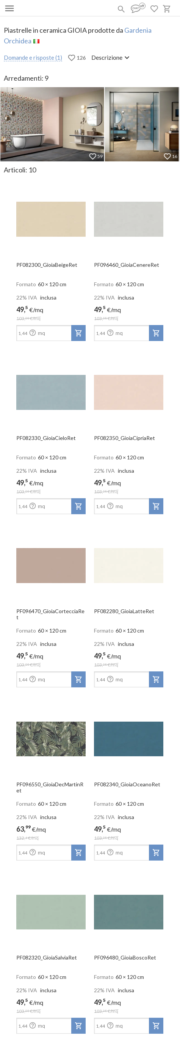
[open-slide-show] (51, 217)
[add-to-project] (78, 333)
